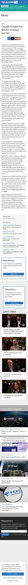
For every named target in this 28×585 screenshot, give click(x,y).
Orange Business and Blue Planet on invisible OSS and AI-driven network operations (13, 331)
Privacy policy (21, 276)
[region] (13, 573)
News (4, 15)
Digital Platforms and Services (12, 225)
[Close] (24, 564)
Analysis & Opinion (7, 218)
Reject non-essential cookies (13, 577)
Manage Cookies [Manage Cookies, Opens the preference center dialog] (12, 580)
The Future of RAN (8, 249)
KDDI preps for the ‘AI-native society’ (12, 233)
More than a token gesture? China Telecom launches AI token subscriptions (13, 246)
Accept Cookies (13, 574)
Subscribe (13, 274)
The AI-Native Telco (8, 231)
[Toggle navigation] (25, 2)
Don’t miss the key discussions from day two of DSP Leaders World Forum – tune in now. (14, 8)
